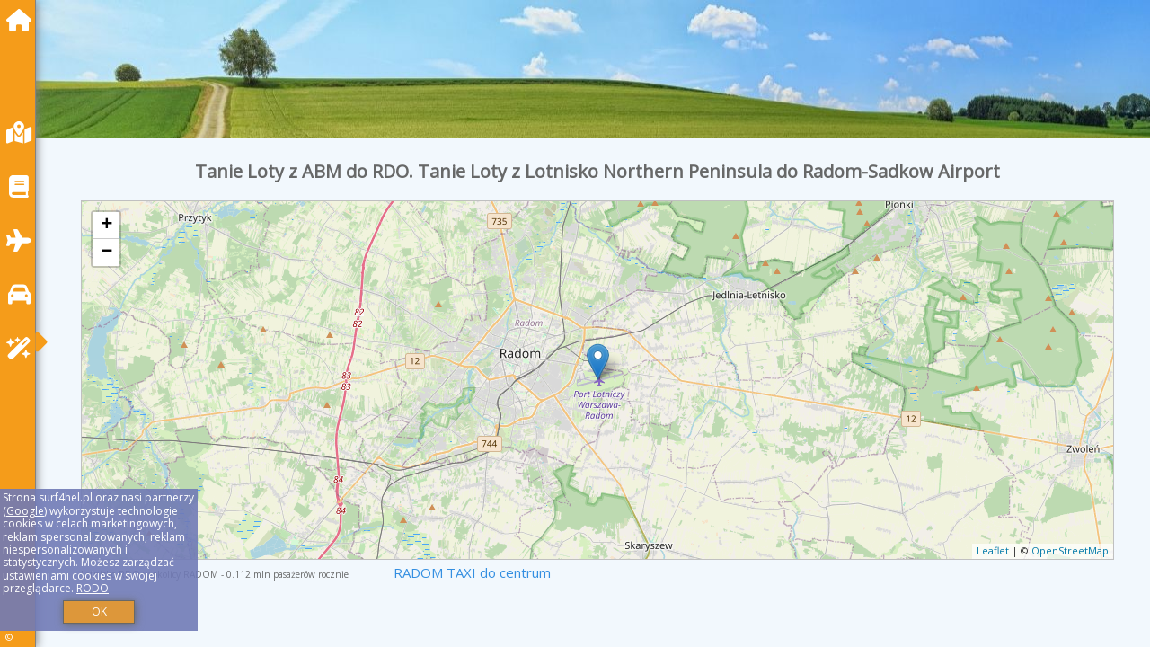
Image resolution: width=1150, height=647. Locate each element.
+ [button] (106, 225)
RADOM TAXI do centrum (472, 572)
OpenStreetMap (1070, 550)
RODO (92, 588)
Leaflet (993, 550)
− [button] (106, 252)
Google (25, 510)
